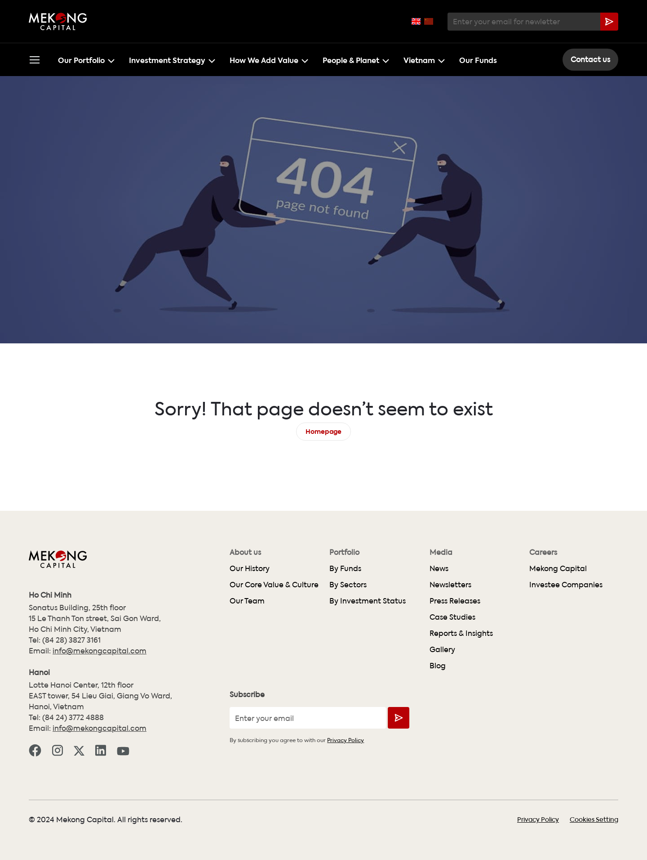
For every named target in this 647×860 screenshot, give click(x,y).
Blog (438, 665)
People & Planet (356, 59)
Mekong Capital (558, 568)
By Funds (345, 568)
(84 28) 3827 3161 (71, 639)
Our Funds (478, 59)
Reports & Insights (461, 633)
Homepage (323, 440)
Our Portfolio (86, 59)
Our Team (247, 600)
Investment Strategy (172, 59)
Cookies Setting (594, 819)
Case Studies (452, 616)
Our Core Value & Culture (274, 584)
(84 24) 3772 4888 (73, 717)
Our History (250, 568)
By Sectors (348, 584)
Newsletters (450, 584)
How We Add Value (269, 59)
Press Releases (455, 600)
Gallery (442, 649)
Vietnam (424, 59)
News (439, 568)
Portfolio (344, 552)
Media (441, 552)
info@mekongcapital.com (99, 650)
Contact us (590, 59)
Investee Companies (566, 584)
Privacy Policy (345, 739)
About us (245, 552)
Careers (543, 552)
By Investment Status (367, 600)
